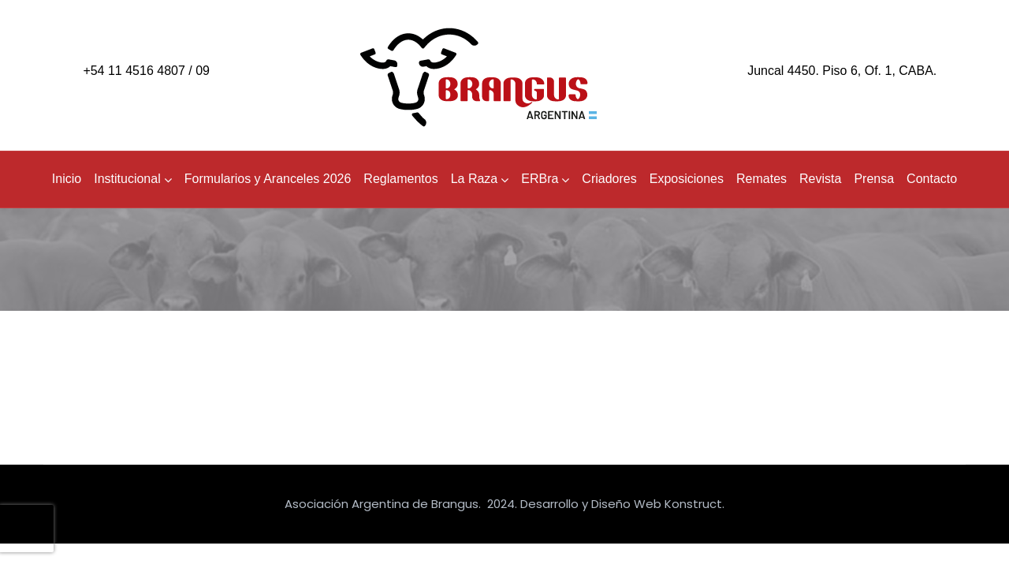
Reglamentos (400, 178)
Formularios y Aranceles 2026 (268, 178)
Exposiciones (687, 178)
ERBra (545, 178)
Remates (761, 178)
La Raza (480, 178)
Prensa (874, 178)
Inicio (66, 178)
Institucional (133, 178)
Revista (820, 178)
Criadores (609, 178)
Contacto (932, 178)
